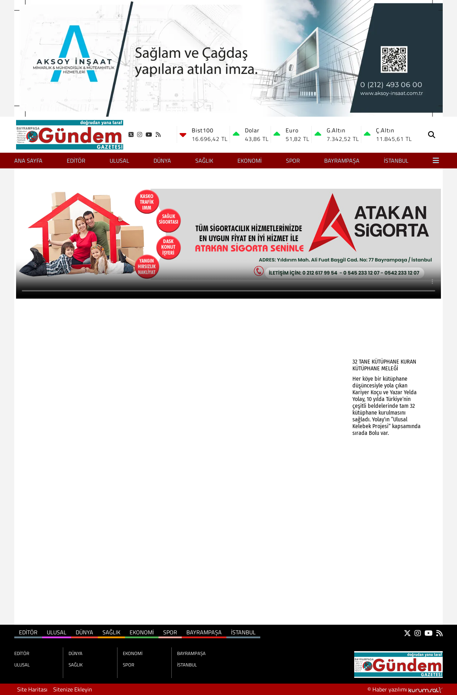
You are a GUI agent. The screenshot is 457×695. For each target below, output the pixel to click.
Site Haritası (32, 689)
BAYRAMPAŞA (342, 160)
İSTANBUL (396, 160)
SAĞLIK (204, 160)
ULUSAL (119, 160)
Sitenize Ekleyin (72, 689)
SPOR (293, 160)
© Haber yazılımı (405, 689)
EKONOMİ (249, 160)
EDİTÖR (76, 160)
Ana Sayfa (28, 160)
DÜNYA (162, 160)
